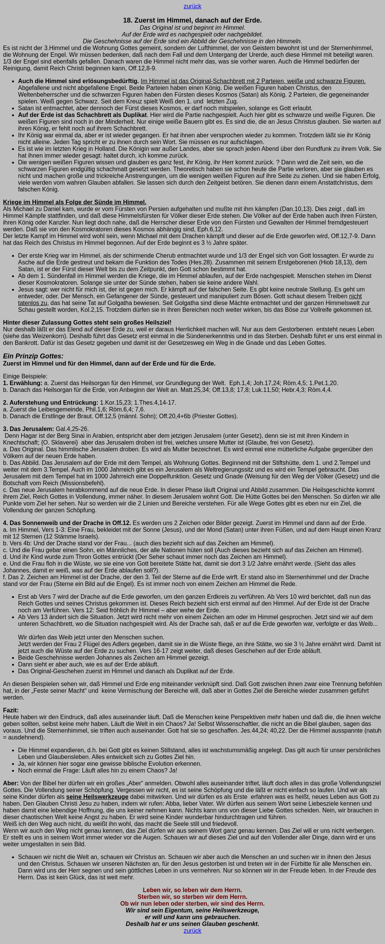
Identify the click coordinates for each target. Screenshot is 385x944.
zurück (192, 6)
